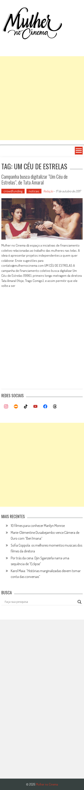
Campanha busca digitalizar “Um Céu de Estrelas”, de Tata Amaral (34, 179)
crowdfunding (13, 191)
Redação (48, 191)
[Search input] (40, 602)
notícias (34, 191)
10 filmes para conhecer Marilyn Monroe (38, 525)
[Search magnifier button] (79, 602)
